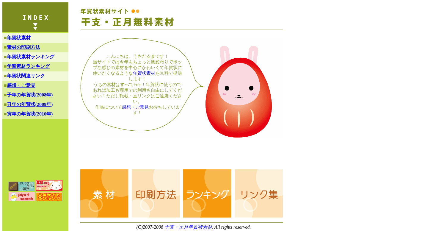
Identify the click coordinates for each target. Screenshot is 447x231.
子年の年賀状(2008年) (30, 94)
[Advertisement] (188, 154)
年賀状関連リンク (26, 75)
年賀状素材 (144, 73)
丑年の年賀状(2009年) (30, 104)
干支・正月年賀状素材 (188, 227)
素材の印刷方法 (23, 47)
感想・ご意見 (135, 107)
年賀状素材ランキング (30, 56)
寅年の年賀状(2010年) (30, 113)
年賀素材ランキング (28, 66)
